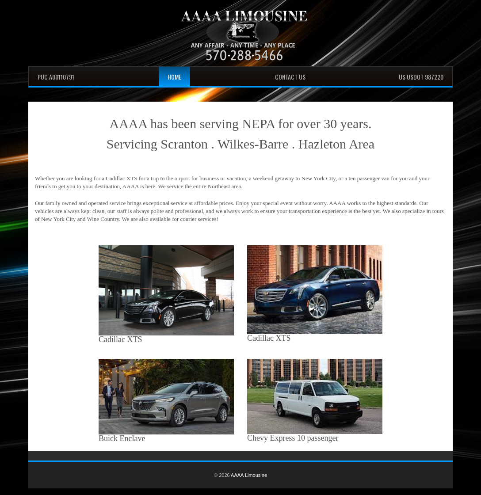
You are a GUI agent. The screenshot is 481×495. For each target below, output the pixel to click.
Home (174, 76)
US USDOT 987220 (421, 76)
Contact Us (290, 76)
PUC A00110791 (56, 76)
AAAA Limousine (249, 475)
